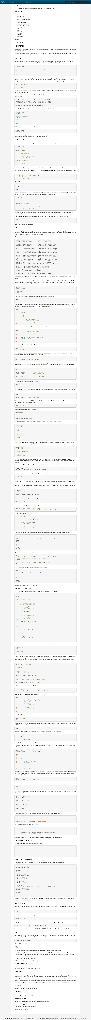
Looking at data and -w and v (23, 19)
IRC (60, 1018)
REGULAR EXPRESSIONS (23, 25)
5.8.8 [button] (17, 2)
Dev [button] (22, 2)
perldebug (40, 982)
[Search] (80, 2)
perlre (65, 898)
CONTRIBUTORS (21, 36)
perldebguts (47, 900)
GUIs (18, 30)
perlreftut (35, 585)
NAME (18, 14)
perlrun (35, 988)
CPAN (24, 5)
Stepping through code (22, 22)
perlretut (68, 898)
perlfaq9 (25, 943)
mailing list (56, 1018)
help (18, 21)
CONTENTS (19, 12)
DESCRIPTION (20, 16)
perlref (28, 585)
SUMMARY (19, 31)
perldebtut (17, 5)
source (21, 5)
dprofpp (31, 988)
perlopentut (62, 928)
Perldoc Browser (7, 2)
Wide (67, 2)
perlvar (63, 922)
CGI (18, 28)
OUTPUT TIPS (20, 27)
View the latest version (51, 8)
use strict (19, 18)
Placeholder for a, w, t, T (22, 24)
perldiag (27, 988)
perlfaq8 (69, 928)
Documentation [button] (29, 2)
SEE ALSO (19, 33)
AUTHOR (19, 34)
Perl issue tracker (49, 1018)
